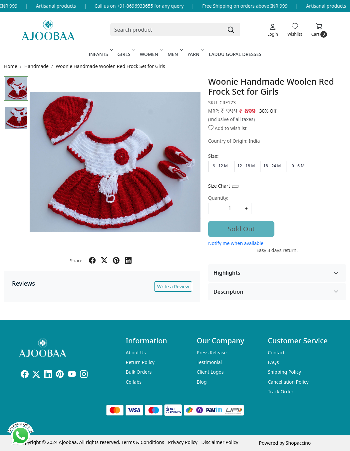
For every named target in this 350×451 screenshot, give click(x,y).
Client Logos (210, 372)
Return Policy (140, 362)
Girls (125, 54)
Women (151, 54)
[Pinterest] (60, 375)
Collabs (134, 382)
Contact (276, 352)
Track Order (280, 391)
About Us (136, 352)
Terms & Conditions (142, 442)
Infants (100, 54)
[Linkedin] (48, 375)
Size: (213, 156)
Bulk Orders (139, 372)
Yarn (195, 54)
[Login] (272, 29)
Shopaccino (298, 443)
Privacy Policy (182, 442)
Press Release (212, 352)
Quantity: (218, 198)
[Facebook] (24, 375)
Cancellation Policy (288, 382)
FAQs (273, 362)
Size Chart (223, 186)
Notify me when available (235, 243)
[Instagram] (84, 375)
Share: (77, 260)
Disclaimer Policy (219, 442)
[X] (36, 375)
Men (175, 54)
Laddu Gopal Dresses (235, 54)
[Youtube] (72, 375)
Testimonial (209, 362)
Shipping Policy (284, 372)
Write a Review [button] (173, 286)
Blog (202, 382)
